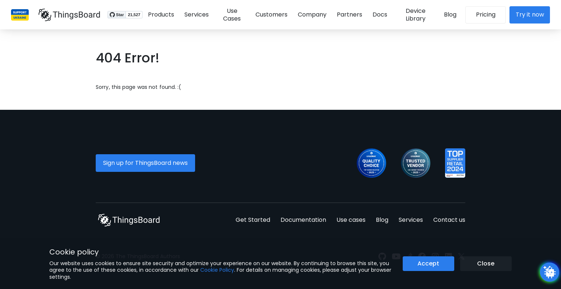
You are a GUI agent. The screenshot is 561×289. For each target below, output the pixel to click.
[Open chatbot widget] (549, 272)
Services (193, 14)
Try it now (533, 14)
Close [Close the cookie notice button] (485, 263)
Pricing (488, 14)
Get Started (253, 220)
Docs (379, 14)
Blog (453, 14)
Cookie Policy (217, 270)
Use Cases (230, 14)
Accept (428, 263)
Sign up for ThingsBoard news (145, 163)
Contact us (449, 220)
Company (311, 14)
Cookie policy (74, 252)
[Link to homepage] (66, 15)
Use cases (351, 220)
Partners (349, 14)
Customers (271, 14)
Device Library (417, 14)
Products (158, 14)
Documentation (303, 220)
